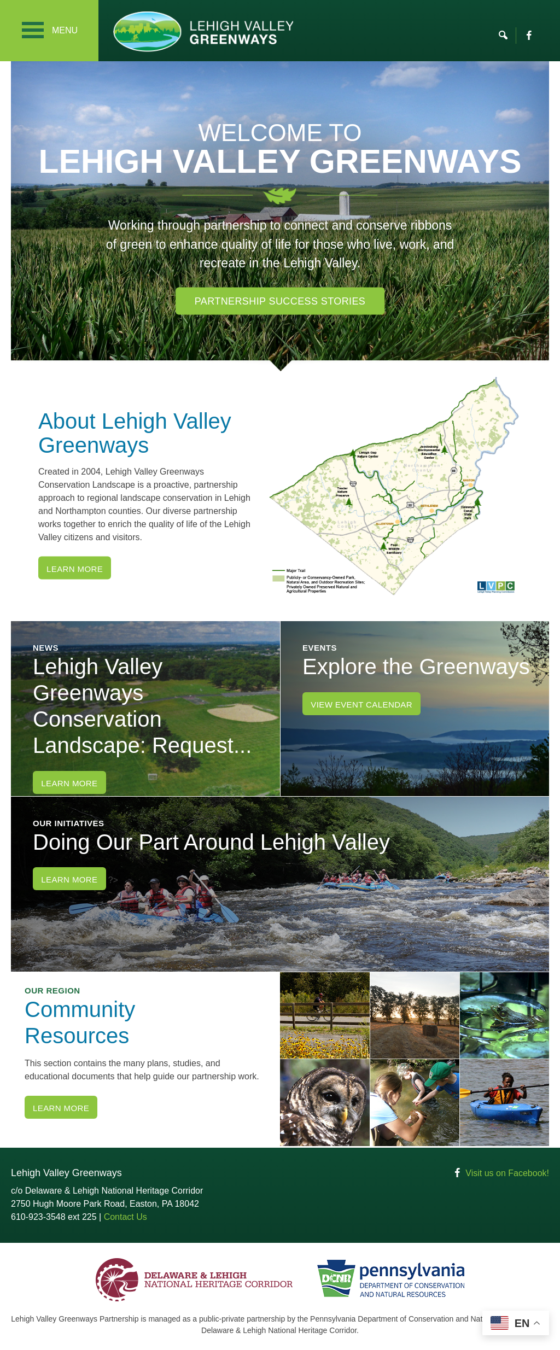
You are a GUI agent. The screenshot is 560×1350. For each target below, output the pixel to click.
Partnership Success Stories (280, 301)
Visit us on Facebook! (507, 1173)
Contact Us (125, 1217)
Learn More (74, 569)
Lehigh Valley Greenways (203, 31)
